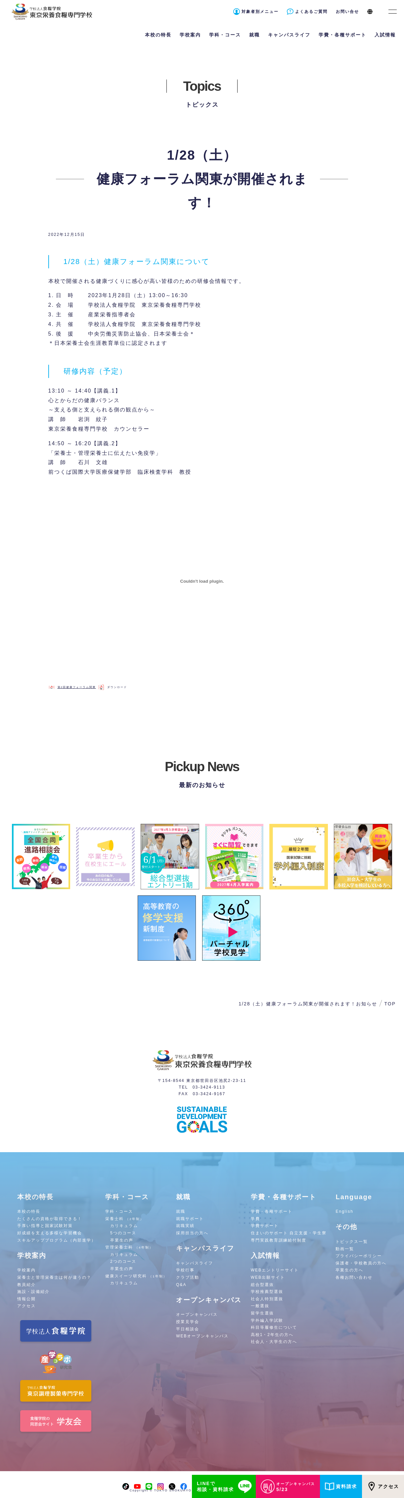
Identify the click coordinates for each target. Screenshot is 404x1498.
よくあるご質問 (311, 11)
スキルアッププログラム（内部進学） (56, 1240)
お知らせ (366, 1003)
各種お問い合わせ (354, 1277)
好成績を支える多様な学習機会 (49, 1233)
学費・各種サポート (271, 1211)
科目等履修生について (274, 1327)
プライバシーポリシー (359, 1256)
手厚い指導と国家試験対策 (45, 1225)
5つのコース (123, 1233)
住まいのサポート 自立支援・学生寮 (289, 1233)
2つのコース (123, 1261)
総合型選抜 (262, 1284)
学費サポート (265, 1225)
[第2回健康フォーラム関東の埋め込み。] (202, 581)
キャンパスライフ (194, 1263)
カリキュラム (124, 1225)
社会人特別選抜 (267, 1299)
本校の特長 (28, 1211)
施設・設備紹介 (33, 1291)
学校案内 (26, 1270)
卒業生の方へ (349, 1270)
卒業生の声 (121, 1240)
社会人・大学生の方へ (274, 1341)
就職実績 (185, 1225)
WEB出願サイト (268, 1277)
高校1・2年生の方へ (272, 1334)
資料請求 (341, 1486)
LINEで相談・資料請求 (225, 1486)
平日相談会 (187, 1329)
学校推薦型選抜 (267, 1291)
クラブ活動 (187, 1277)
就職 (180, 1211)
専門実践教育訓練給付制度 (278, 1240)
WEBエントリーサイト (275, 1270)
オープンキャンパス (197, 1314)
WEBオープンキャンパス (202, 1336)
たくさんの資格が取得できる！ (49, 1218)
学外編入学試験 (267, 1320)
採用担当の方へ (192, 1233)
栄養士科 (124, 1218)
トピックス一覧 (352, 1241)
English (344, 1211)
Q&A (181, 1284)
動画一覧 (345, 1249)
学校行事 (185, 1270)
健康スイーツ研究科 (136, 1276)
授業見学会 (187, 1321)
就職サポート (190, 1218)
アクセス (383, 1486)
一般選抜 (260, 1306)
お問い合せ (347, 11)
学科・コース (119, 1211)
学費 (255, 1218)
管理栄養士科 (129, 1247)
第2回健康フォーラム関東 (77, 687)
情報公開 (26, 1299)
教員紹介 (26, 1284)
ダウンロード (117, 687)
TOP (390, 1003)
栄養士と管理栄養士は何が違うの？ (54, 1277)
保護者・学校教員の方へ (361, 1263)
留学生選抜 (262, 1313)
